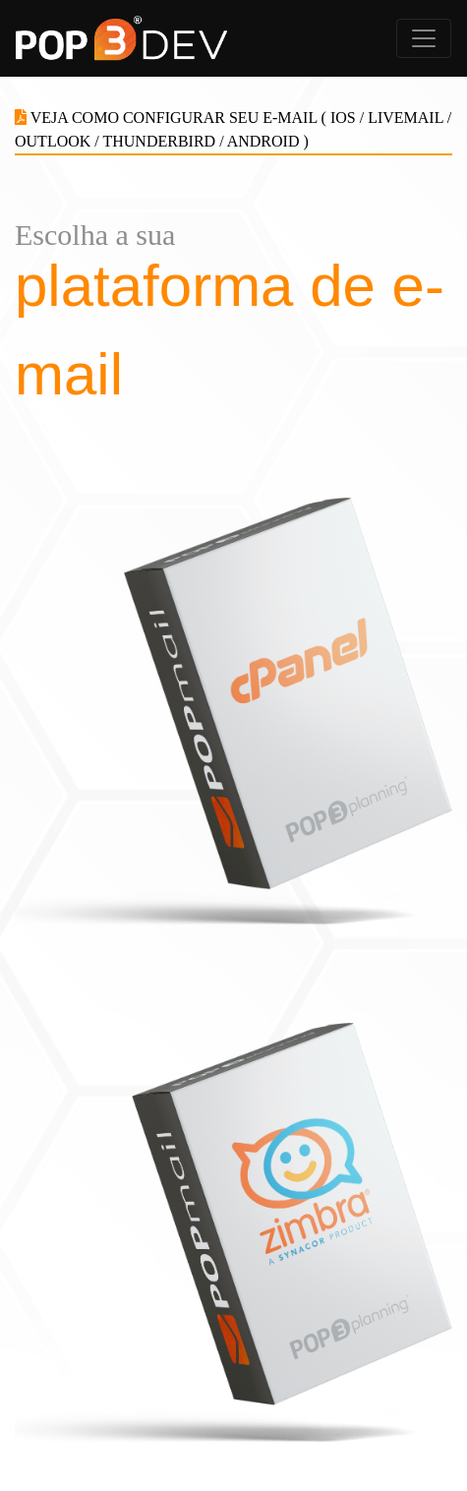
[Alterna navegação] (423, 38)
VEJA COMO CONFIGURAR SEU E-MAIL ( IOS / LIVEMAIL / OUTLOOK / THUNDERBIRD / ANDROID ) (233, 129)
